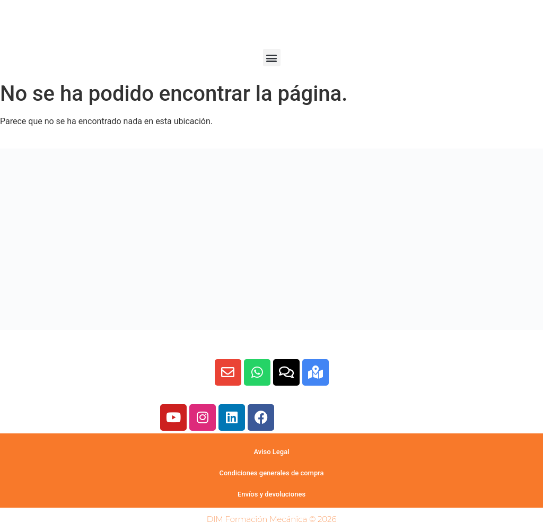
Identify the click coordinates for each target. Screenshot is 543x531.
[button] (272, 57)
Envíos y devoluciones (271, 494)
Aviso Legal (271, 452)
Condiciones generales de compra (271, 473)
